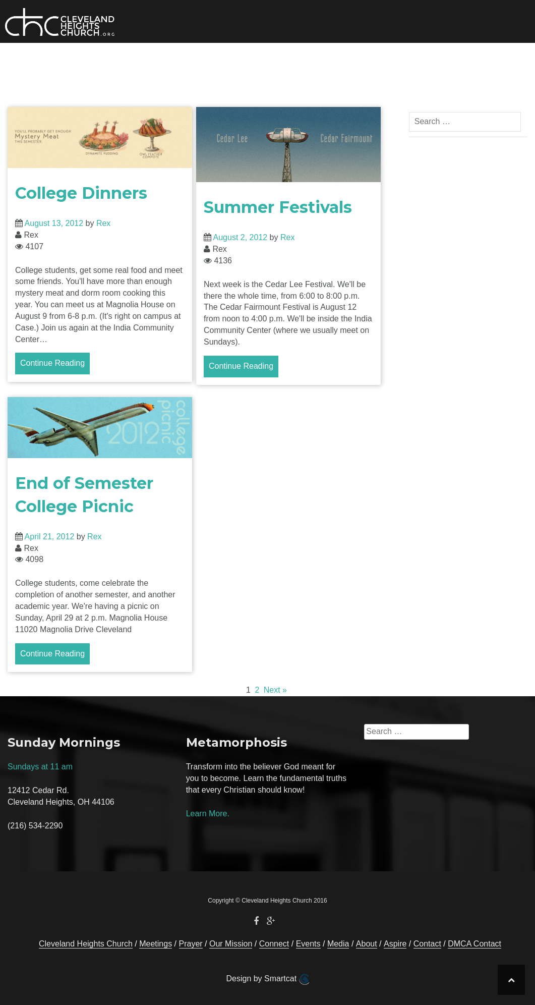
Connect (206, 58)
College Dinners (81, 193)
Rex (103, 223)
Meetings (155, 943)
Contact (460, 58)
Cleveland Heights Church (86, 943)
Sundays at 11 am (40, 766)
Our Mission (150, 58)
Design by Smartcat (267, 979)
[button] (493, 60)
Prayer (416, 58)
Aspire (395, 943)
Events (267, 58)
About (361, 58)
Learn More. (207, 813)
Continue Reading (52, 363)
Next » (275, 690)
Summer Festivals (278, 207)
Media (307, 58)
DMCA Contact (474, 943)
